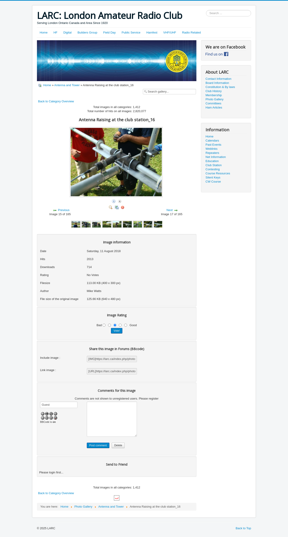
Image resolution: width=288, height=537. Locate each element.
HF (55, 32)
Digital (67, 32)
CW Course (213, 181)
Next (170, 210)
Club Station (214, 165)
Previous (64, 210)
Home (44, 32)
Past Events (213, 144)
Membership (214, 95)
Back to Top (243, 528)
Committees (213, 103)
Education (212, 161)
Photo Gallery (215, 99)
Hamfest (151, 32)
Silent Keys (213, 177)
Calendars (212, 140)
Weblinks (212, 148)
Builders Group (87, 32)
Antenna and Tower (67, 85)
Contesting (213, 169)
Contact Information (218, 78)
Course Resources (218, 173)
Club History (214, 91)
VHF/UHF (169, 32)
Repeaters (212, 153)
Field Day (109, 32)
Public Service (131, 32)
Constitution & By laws (220, 87)
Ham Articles (214, 107)
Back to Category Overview (56, 101)
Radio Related (191, 32)
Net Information (216, 157)
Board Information (217, 83)
